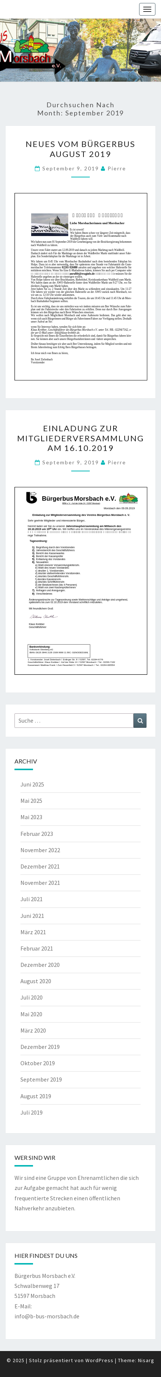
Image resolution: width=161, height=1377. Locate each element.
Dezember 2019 (40, 1046)
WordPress (99, 1360)
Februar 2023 (36, 833)
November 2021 (40, 882)
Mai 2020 (31, 1014)
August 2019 (35, 1096)
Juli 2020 (31, 997)
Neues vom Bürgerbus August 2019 (80, 148)
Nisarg (146, 1360)
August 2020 (35, 981)
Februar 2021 (36, 948)
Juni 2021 (32, 915)
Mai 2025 (31, 800)
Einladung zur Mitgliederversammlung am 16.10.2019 (80, 438)
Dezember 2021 (40, 866)
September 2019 (41, 1079)
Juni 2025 (32, 784)
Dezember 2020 (40, 964)
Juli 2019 (31, 1112)
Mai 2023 (31, 817)
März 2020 (33, 1030)
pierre (117, 168)
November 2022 (40, 850)
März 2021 (33, 932)
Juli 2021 (31, 899)
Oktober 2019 (37, 1063)
